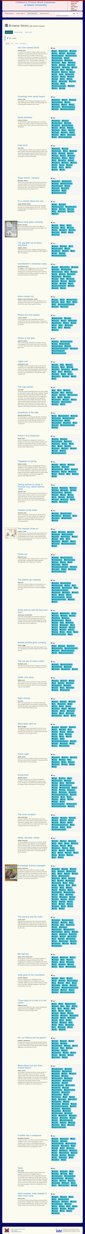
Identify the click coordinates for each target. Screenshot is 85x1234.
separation (63, 1157)
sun (69, 827)
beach (64, 100)
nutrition (55, 135)
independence (56, 685)
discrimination (56, 929)
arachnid (61, 871)
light (54, 372)
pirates (72, 627)
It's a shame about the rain (30, 201)
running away (64, 690)
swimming (55, 234)
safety (63, 76)
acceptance (56, 920)
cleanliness (55, 467)
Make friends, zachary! (29, 178)
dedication (68, 60)
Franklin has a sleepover (29, 1135)
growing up (63, 1150)
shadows (66, 376)
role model (63, 1118)
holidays (72, 130)
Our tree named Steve (28, 47)
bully (74, 613)
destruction (56, 62)
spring (69, 79)
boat (54, 416)
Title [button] (12, 43)
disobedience (56, 516)
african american (67, 920)
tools (61, 167)
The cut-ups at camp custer (31, 661)
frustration (71, 274)
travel (68, 167)
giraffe (54, 890)
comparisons (56, 883)
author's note (56, 151)
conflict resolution (57, 55)
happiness (65, 67)
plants (54, 74)
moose (61, 850)
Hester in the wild (26, 338)
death (66, 58)
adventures (56, 100)
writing (62, 88)
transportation (66, 402)
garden (69, 887)
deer (70, 704)
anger (54, 204)
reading (75, 474)
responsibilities (66, 518)
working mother (64, 1185)
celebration (56, 125)
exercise (70, 227)
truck (73, 715)
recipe (63, 1018)
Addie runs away (26, 677)
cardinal (55, 846)
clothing (55, 155)
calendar (55, 1173)
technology (70, 713)
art (53, 390)
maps (63, 1013)
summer (72, 81)
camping (73, 51)
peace (72, 72)
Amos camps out (26, 296)
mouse (72, 897)
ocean (71, 104)
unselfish (71, 1125)
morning (73, 985)
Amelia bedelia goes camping (32, 642)
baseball (63, 701)
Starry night (23, 754)
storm (54, 81)
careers (70, 153)
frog (70, 846)
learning (70, 209)
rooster (61, 904)
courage (65, 1087)
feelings (62, 65)
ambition (55, 922)
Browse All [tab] (9, 32)
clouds (62, 846)
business (67, 390)
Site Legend (74, 6)
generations (72, 1099)
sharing (55, 520)
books (54, 729)
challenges (64, 490)
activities (55, 727)
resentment (63, 1115)
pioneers (55, 797)
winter (54, 88)
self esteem (56, 107)
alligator (55, 1197)
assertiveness (66, 181)
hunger (71, 160)
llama (54, 474)
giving (64, 471)
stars (76, 632)
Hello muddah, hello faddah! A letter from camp (32, 1194)
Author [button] (16, 43)
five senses (55, 130)
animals (65, 148)
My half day (23, 954)
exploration (56, 158)
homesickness (66, 588)
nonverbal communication (66, 304)
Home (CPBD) (75, 1)
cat (53, 880)
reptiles (71, 1208)
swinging (55, 83)
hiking (61, 1206)
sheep (54, 253)
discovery (71, 155)
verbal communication (59, 86)
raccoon (64, 281)
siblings (55, 79)
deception (67, 441)
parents (64, 72)
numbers (55, 899)
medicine (70, 497)
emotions (71, 62)
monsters (55, 132)
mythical (64, 132)
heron (61, 1011)
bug (71, 1171)
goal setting (56, 67)
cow (71, 246)
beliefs (64, 1073)
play (72, 251)
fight (54, 1099)
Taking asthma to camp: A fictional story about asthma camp (31, 486)
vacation (55, 992)
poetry (65, 1052)
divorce (54, 128)
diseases (68, 492)
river (54, 327)
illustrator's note (69, 892)
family (54, 65)
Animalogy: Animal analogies (31, 865)
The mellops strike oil (28, 528)
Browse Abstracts (32, 13)
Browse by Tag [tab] (18, 32)
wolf (54, 379)
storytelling (63, 81)
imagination (56, 251)
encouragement (57, 932)
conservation (70, 1085)
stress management (68, 107)
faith (65, 1097)
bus (59, 390)
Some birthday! (25, 117)
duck (63, 227)
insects (74, 369)
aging (54, 51)
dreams (62, 395)
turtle (63, 1160)
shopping (63, 1022)
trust (54, 1185)
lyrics (75, 1206)
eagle (54, 885)
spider (61, 908)
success (55, 1122)
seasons (71, 76)
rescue (54, 1020)
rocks (62, 165)
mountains (55, 162)
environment (65, 536)
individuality (56, 1104)
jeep (72, 848)
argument (63, 1171)
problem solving (57, 1113)
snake (54, 167)
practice (73, 941)
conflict (54, 785)
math (54, 964)
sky (70, 1022)
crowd (54, 927)
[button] (74, 13)
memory (72, 230)
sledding (63, 283)
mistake (61, 939)
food (64, 130)
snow (70, 283)
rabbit (60, 853)
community (71, 53)
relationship (69, 74)
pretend (63, 629)
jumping (55, 69)
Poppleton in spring (27, 461)
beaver (67, 873)
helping (55, 625)
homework (69, 1178)
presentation (56, 1111)
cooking (70, 732)
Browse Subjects (9, 13)
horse (54, 792)
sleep (62, 79)
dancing (72, 818)
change (62, 53)
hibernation (56, 848)
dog (64, 62)
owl (53, 853)
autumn (63, 841)
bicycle (62, 464)
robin (64, 232)
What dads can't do (27, 724)
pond (63, 135)
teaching (72, 1122)
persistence (56, 1108)
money (67, 397)
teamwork (55, 402)
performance (63, 941)
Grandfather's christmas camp (32, 264)
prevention (66, 1111)
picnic (73, 541)
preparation (56, 376)
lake (54, 304)
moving (69, 69)
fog (73, 1008)
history (62, 936)
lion (60, 372)
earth (66, 1094)
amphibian (55, 869)
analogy (65, 869)
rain (61, 74)
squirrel (70, 855)
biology (75, 873)
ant (53, 871)
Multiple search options (62, 15)
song (69, 632)
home (74, 67)
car (62, 392)
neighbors (55, 72)
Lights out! (23, 361)
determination (56, 1094)
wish (70, 634)
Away (20, 1168)
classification (70, 880)
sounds (54, 451)
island (71, 820)
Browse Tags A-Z (20, 13)
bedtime (69, 365)
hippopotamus (56, 892)
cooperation (56, 1087)
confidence (55, 1083)
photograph (66, 1108)
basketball (72, 841)
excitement (56, 444)
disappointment (71, 207)
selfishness (55, 190)
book (64, 878)
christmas (55, 269)
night (72, 132)
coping (54, 344)
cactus (72, 957)
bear (65, 151)
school (54, 502)
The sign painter (25, 387)
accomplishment (57, 1069)
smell (54, 137)
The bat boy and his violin (30, 917)
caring (54, 53)
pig (68, 474)
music (54, 941)
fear (62, 367)
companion (61, 704)
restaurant (70, 711)
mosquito (55, 374)
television (65, 1183)
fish (68, 302)
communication (57, 1078)
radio (62, 711)
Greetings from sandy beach (31, 96)
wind (63, 404)
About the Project (74, 4)
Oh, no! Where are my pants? (32, 1038)
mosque (63, 1180)
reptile (69, 901)
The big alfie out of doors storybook (30, 244)
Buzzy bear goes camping (30, 222)
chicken (60, 880)
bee (60, 843)
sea (60, 327)
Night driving (24, 698)
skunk (70, 906)
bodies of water (57, 123)
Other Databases (74, 9)
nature (65, 323)
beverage (73, 151)
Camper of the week (27, 510)
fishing (54, 230)
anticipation (56, 1071)
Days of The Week (57, 1178)
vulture (54, 169)
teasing (62, 451)
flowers (54, 887)
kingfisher (63, 230)
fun (53, 446)
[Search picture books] (77, 13)
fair (62, 1048)
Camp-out (22, 554)
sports (54, 713)
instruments (72, 936)
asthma (55, 488)
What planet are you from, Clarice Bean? (30, 1066)
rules (72, 499)
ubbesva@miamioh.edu (16, 1231)
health (54, 1153)
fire (53, 397)
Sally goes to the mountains (31, 975)
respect (55, 1118)
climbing (65, 1076)
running (55, 690)
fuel (68, 539)
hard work (62, 160)
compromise (56, 418)
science (69, 904)
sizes (63, 906)
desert (62, 155)
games (64, 104)
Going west (23, 775)
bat (62, 365)
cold (62, 783)
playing (54, 629)
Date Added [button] (23, 43)
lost (62, 279)
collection (65, 467)
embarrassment (69, 929)
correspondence (71, 55)
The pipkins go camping (29, 580)
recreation (71, 135)
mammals (69, 894)
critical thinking (57, 58)
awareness (63, 488)
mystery (66, 399)
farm (72, 158)
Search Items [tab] (28, 32)
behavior (73, 488)
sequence (55, 906)
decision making (57, 60)
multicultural (56, 399)
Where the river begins (29, 315)
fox (61, 622)
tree (62, 83)
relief (54, 1115)
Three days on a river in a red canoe (32, 1001)
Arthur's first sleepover (29, 436)
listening (55, 1013)
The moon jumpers (27, 814)
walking (71, 286)
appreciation (63, 51)
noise (70, 374)
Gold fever (23, 145)
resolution (72, 1115)
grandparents (56, 276)
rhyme (54, 165)
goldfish (62, 890)
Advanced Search (44, 13)
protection (68, 1113)
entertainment (72, 395)
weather (71, 86)
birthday (65, 121)
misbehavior (66, 669)
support (63, 1122)
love (72, 625)
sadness (55, 76)
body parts (55, 878)
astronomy (55, 757)
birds (54, 153)
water (62, 169)
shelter (54, 283)
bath (54, 532)
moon (68, 706)
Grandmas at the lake (28, 412)
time (61, 966)
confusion (70, 646)
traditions (55, 1160)
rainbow (55, 1018)
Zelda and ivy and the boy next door (32, 611)
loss (62, 69)
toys (71, 1157)
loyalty (73, 1104)
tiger (64, 190)
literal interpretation (71, 648)
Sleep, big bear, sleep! (28, 838)
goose (70, 890)
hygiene (65, 541)
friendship (71, 65)
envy (67, 469)
